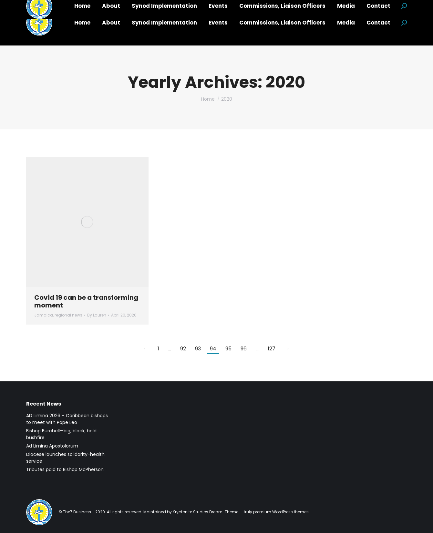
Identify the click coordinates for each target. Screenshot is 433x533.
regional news (68, 315)
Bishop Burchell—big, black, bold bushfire (61, 434)
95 (228, 348)
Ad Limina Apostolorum (52, 446)
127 (271, 348)
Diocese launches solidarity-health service (65, 457)
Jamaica (43, 315)
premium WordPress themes (281, 512)
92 (183, 348)
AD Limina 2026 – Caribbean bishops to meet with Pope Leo (67, 419)
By (96, 315)
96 (244, 348)
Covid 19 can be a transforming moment (86, 301)
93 (198, 348)
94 (213, 348)
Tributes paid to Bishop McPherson (65, 469)
